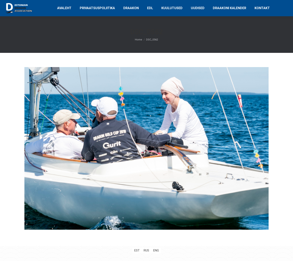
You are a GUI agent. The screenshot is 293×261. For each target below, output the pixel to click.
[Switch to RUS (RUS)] (146, 250)
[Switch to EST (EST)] (137, 250)
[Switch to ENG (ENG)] (156, 250)
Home (138, 39)
